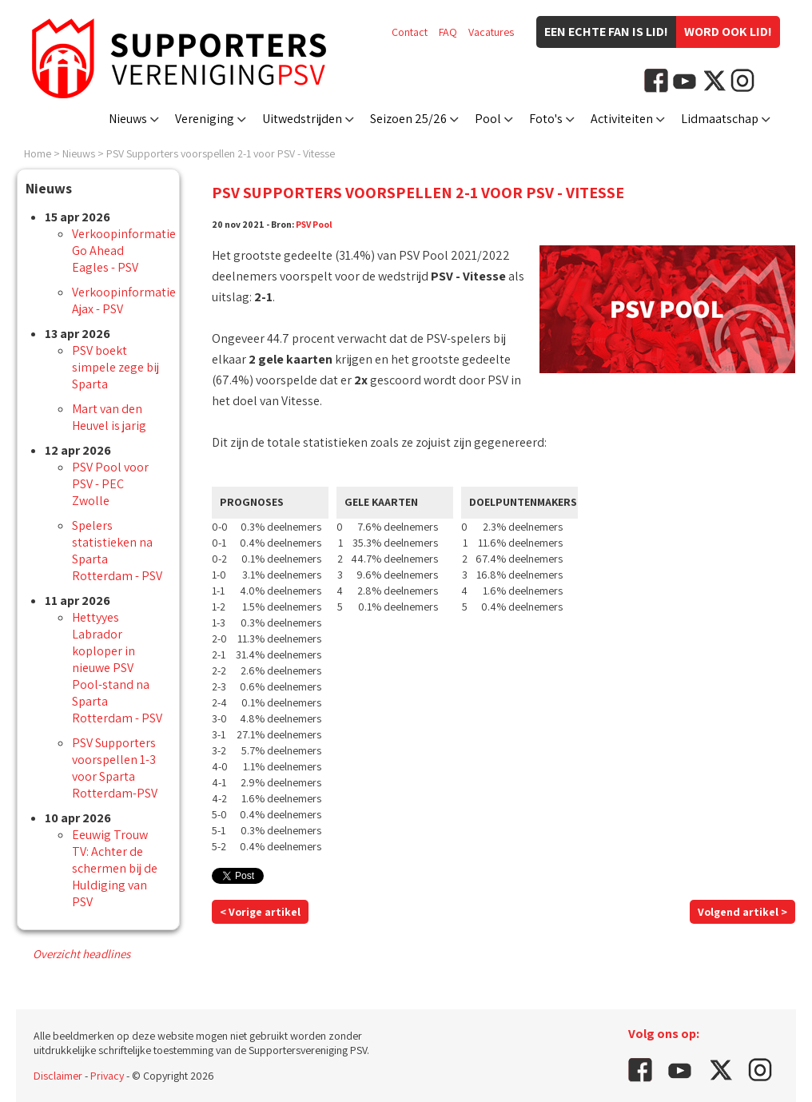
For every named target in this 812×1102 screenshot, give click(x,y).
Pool (488, 118)
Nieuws (128, 118)
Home (37, 153)
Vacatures (491, 32)
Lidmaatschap (719, 118)
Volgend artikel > (742, 912)
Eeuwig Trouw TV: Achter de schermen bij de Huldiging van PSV (114, 868)
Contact (410, 32)
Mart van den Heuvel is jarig (109, 417)
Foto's (546, 118)
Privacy (107, 1075)
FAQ (448, 32)
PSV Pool (314, 224)
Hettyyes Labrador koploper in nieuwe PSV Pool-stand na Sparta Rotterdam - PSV (117, 667)
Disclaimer (58, 1075)
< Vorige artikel (260, 912)
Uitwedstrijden (302, 118)
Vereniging (204, 118)
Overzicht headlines (81, 953)
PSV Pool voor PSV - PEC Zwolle (110, 484)
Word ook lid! (728, 31)
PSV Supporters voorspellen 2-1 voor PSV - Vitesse (220, 153)
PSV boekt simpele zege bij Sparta (115, 367)
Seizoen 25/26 (408, 118)
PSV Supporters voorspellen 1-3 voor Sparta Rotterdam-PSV (114, 768)
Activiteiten (622, 118)
